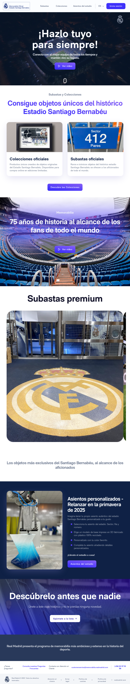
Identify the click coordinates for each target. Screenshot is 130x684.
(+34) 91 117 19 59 (120, 667)
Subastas (44, 6)
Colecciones (61, 6)
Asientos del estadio (82, 6)
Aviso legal (67, 680)
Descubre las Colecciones (65, 187)
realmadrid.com (120, 680)
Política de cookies (83, 680)
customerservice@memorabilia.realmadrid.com (89, 667)
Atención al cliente (52, 680)
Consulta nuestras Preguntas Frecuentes (34, 667)
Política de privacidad (102, 680)
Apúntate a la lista (65, 618)
